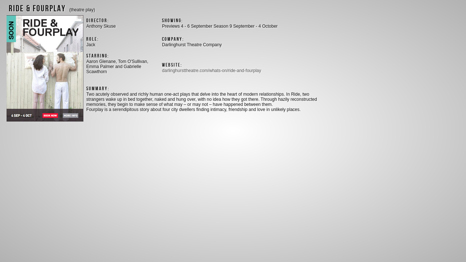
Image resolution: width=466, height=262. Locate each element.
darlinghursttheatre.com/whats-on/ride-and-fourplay (211, 70)
